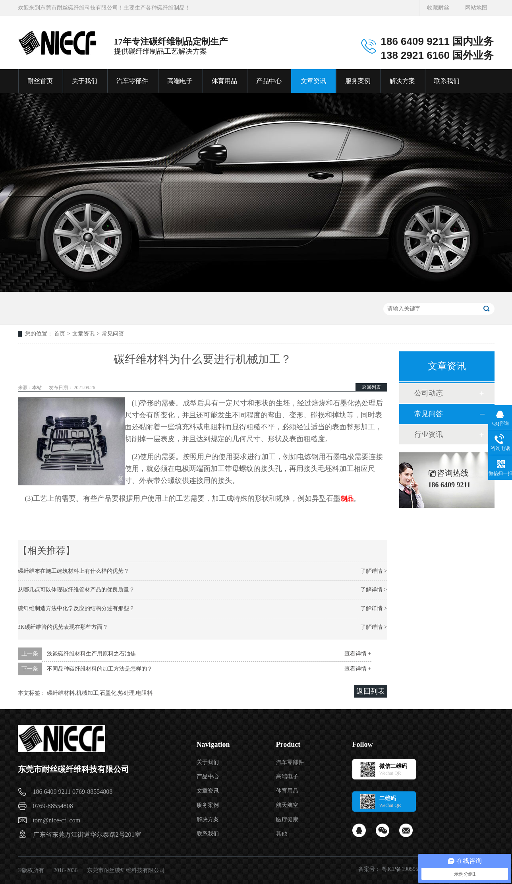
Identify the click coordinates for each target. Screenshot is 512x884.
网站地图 (476, 8)
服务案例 (358, 81)
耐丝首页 (40, 81)
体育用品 (224, 81)
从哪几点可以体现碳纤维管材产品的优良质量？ (76, 590)
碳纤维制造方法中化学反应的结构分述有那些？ (76, 608)
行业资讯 (428, 434)
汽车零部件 (132, 81)
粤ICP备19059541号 (405, 869)
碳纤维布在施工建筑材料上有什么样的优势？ (73, 571)
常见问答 (113, 334)
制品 (347, 498)
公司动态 (428, 393)
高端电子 (180, 81)
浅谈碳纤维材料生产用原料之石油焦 (91, 654)
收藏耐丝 (438, 8)
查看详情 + (357, 654)
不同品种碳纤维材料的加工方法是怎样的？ (100, 669)
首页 (59, 334)
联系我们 (447, 81)
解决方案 (402, 81)
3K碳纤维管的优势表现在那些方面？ (63, 627)
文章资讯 (313, 81)
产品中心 (269, 81)
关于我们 (84, 81)
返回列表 (371, 387)
